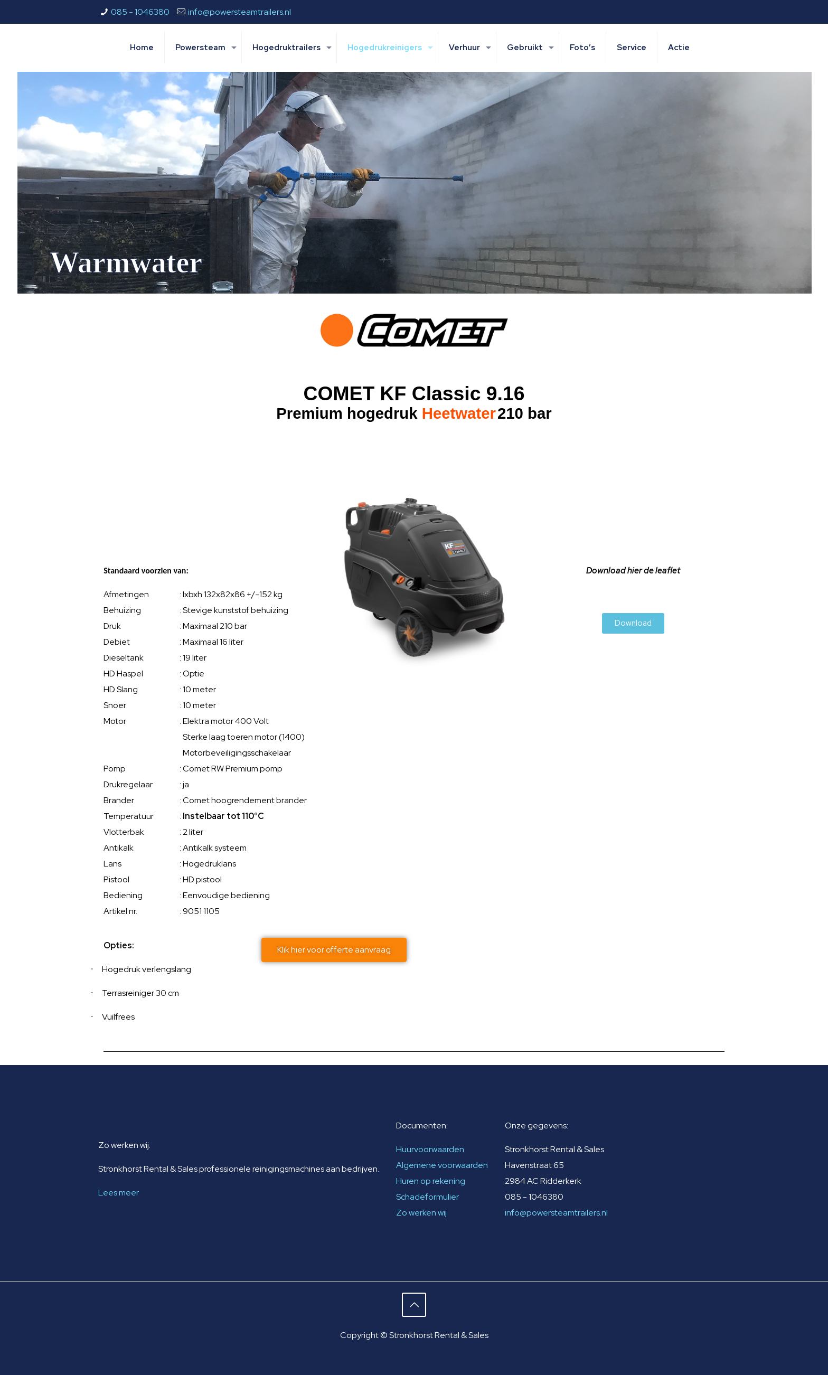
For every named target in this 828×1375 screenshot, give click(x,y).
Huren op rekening (430, 1180)
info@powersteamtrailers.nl (239, 11)
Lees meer (118, 1192)
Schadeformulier (427, 1196)
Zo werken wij (421, 1212)
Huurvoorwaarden (430, 1149)
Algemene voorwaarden (442, 1165)
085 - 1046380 (140, 11)
